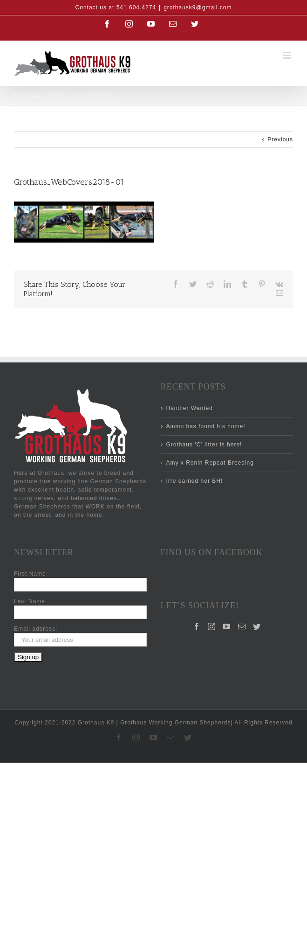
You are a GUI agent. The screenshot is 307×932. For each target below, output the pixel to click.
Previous (280, 139)
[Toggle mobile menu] (288, 55)
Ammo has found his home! (206, 426)
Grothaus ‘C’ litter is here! (204, 444)
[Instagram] (212, 626)
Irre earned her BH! (194, 481)
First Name (30, 573)
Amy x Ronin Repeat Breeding (210, 462)
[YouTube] (227, 626)
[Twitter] (257, 626)
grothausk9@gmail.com (198, 7)
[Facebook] (197, 626)
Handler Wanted (189, 408)
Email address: (35, 629)
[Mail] (242, 626)
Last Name (29, 601)
